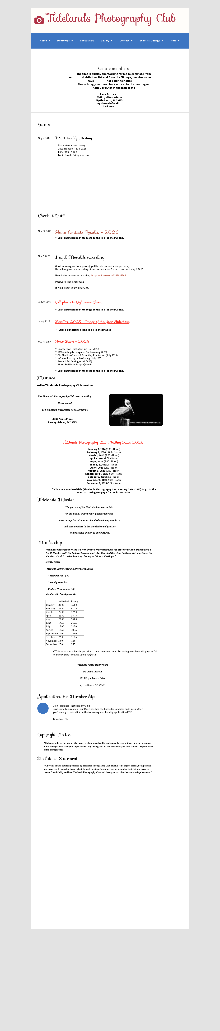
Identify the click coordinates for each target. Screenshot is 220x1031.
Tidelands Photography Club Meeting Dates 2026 (103, 442)
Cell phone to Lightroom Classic (79, 302)
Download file (60, 719)
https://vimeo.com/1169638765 (108, 275)
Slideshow (92, 322)
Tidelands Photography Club (111, 18)
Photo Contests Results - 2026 (86, 232)
